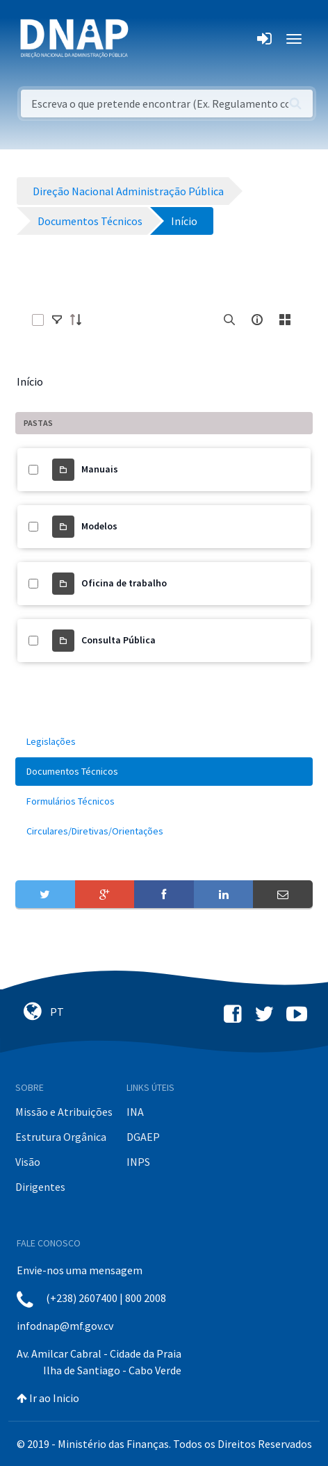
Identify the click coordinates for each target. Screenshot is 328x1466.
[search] (229, 319)
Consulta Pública (118, 640)
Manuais (99, 469)
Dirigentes (40, 1187)
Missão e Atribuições (64, 1112)
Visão (27, 1162)
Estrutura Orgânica (60, 1137)
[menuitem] (164, 741)
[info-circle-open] (257, 319)
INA (135, 1112)
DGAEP (143, 1137)
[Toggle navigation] (148, 39)
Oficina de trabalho (124, 583)
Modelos (99, 526)
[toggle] (57, 319)
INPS (138, 1162)
